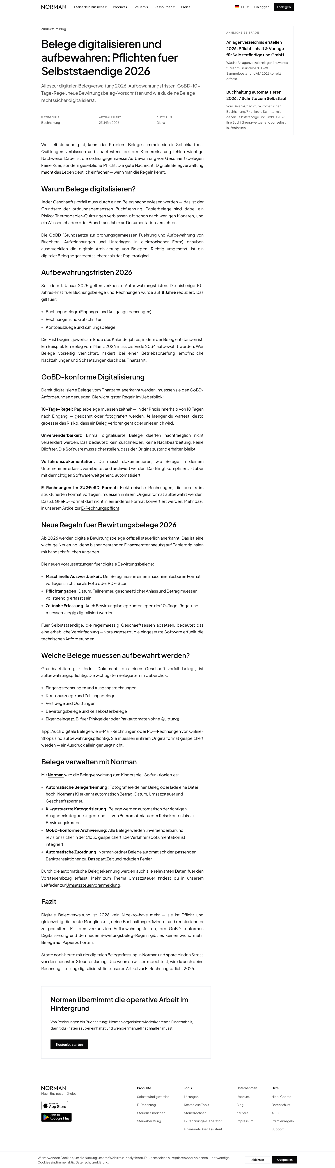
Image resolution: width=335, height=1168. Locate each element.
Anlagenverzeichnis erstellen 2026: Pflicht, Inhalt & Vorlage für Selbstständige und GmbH (255, 48)
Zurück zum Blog (53, 29)
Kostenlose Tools (196, 1105)
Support (278, 1129)
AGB (275, 1113)
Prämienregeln (283, 1121)
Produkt (120, 7)
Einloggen (261, 7)
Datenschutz (281, 1105)
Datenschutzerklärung (92, 1162)
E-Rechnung (146, 1105)
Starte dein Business (90, 7)
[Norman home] (53, 7)
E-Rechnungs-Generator (203, 1121)
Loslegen (284, 7)
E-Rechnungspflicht (100, 507)
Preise (185, 7)
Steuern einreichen (151, 1113)
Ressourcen (164, 7)
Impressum (244, 1121)
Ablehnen (257, 1159)
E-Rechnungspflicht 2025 (169, 968)
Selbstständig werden (153, 1096)
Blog (239, 1105)
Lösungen (191, 1096)
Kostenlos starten (69, 1044)
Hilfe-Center (281, 1096)
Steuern (141, 7)
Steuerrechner (195, 1113)
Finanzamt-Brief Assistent (203, 1129)
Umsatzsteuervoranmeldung (93, 884)
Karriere (242, 1113)
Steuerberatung (149, 1121)
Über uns (243, 1096)
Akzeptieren (285, 1159)
